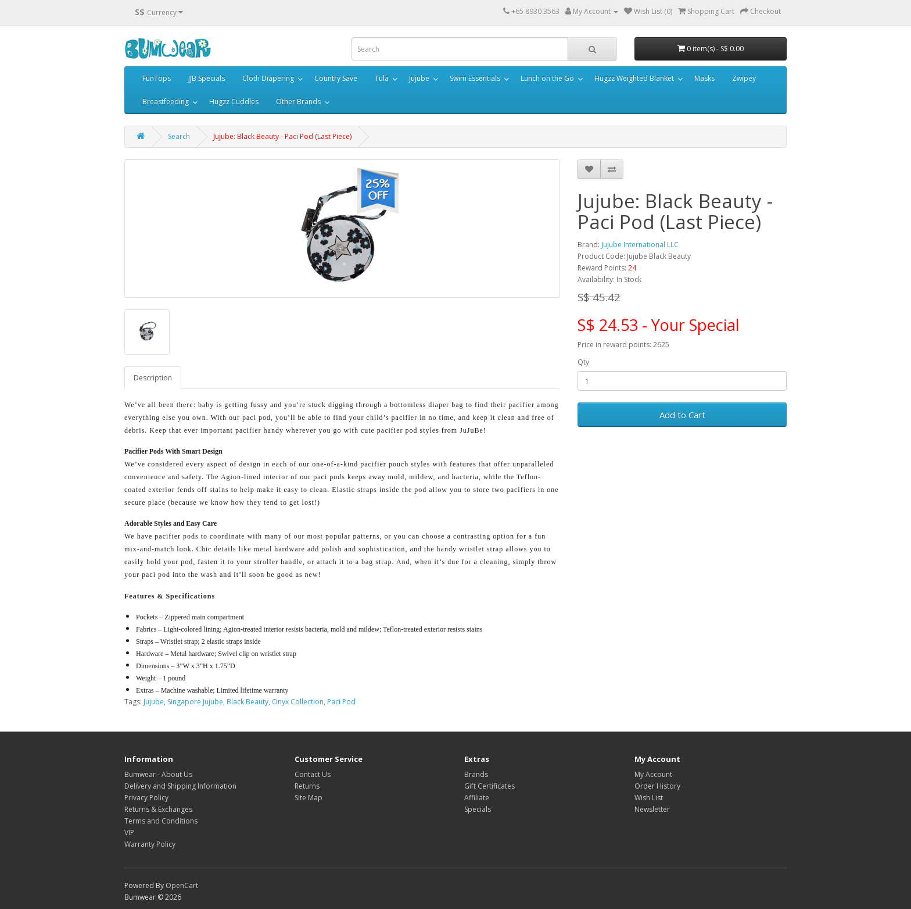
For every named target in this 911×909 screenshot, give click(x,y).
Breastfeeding (165, 101)
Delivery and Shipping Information (180, 786)
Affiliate (476, 798)
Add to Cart (682, 414)
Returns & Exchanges (158, 809)
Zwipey (744, 78)
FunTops (156, 78)
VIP (129, 832)
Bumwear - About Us (158, 774)
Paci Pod (341, 702)
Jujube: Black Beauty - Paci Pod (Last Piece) (282, 136)
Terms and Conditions (161, 821)
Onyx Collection (298, 702)
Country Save (335, 78)
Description (153, 378)
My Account (653, 774)
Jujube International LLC (640, 244)
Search (179, 136)
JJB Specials (206, 78)
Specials (477, 809)
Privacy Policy (146, 798)
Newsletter (652, 809)
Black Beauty (247, 702)
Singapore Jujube (195, 702)
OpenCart (182, 885)
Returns (307, 786)
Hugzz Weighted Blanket (634, 78)
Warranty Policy (149, 844)
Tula (382, 78)
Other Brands (298, 101)
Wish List (648, 798)
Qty (583, 362)
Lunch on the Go (547, 78)
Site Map (308, 798)
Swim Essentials (475, 78)
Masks (704, 78)
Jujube (419, 78)
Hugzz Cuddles (234, 101)
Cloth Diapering (268, 78)
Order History (657, 786)
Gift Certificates (489, 786)
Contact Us (313, 774)
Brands (476, 774)
